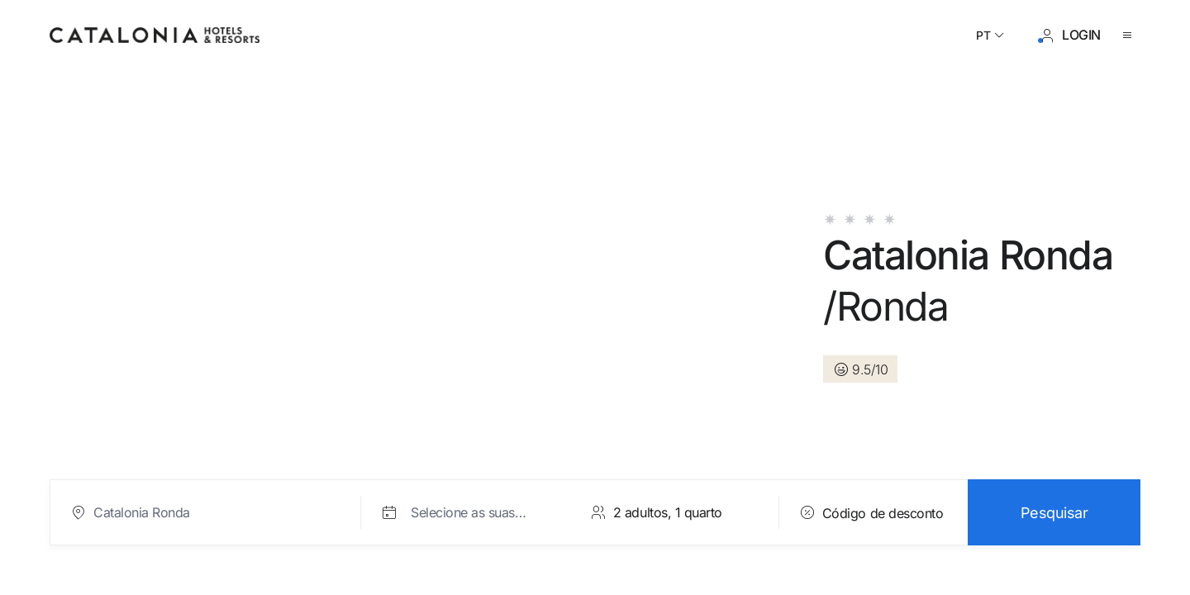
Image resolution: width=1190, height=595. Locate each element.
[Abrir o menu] (1130, 35)
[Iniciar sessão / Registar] (1070, 35)
